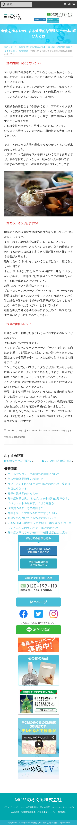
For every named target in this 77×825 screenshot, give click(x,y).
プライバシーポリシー (13, 807)
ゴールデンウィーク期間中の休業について (33, 474)
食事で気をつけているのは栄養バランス (32, 518)
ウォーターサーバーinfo (63, 807)
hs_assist (32, 430)
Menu (71, 4)
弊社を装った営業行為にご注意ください (32, 513)
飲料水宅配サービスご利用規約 (51, 812)
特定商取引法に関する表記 (38, 807)
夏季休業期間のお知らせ (23, 493)
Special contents (51, 430)
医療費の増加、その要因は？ (25, 508)
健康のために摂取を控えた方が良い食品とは (33, 461)
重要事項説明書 (28, 812)
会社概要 (15, 812)
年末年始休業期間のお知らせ (25, 479)
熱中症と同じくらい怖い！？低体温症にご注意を (38, 532)
